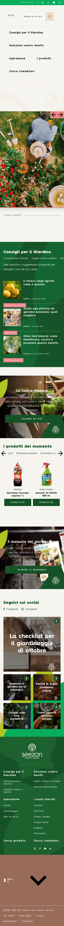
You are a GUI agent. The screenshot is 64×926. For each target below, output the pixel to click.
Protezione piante (26, 453)
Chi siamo (9, 916)
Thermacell (40, 833)
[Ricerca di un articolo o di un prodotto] (33, 16)
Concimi (8, 453)
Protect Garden (42, 817)
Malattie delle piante (13, 360)
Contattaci (26, 2)
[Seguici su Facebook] (48, 2)
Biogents (38, 828)
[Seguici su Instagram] (42, 2)
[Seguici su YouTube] (54, 2)
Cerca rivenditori (21, 71)
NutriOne (39, 811)
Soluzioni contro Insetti (26, 45)
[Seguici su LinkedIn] (59, 2)
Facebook (10, 609)
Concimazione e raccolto (15, 258)
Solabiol (38, 805)
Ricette (7, 805)
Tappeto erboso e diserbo (44, 258)
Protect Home (41, 822)
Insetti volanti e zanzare (47, 781)
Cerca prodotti (14, 841)
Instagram (29, 609)
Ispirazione (17, 58)
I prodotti (44, 58)
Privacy (40, 916)
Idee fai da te (10, 333)
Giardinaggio (10, 811)
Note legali (25, 916)
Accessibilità (10, 921)
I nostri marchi (44, 799)
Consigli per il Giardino (26, 33)
